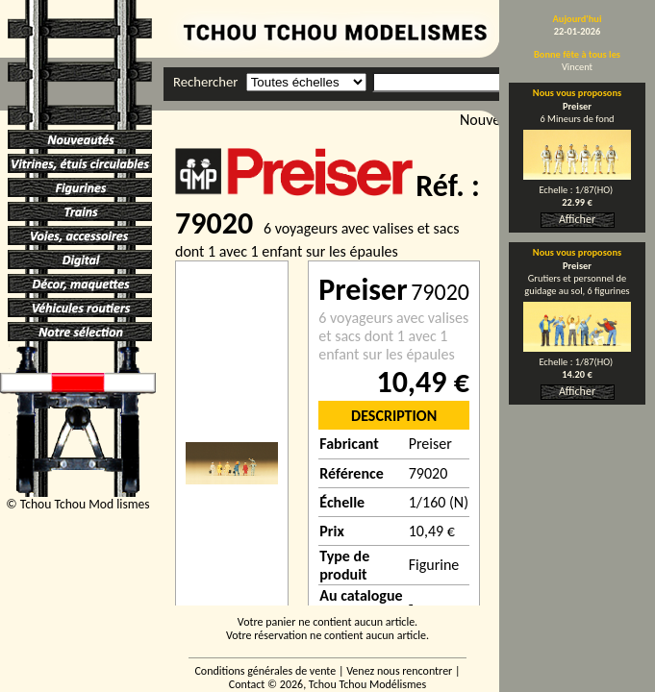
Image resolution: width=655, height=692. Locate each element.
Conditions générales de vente (265, 671)
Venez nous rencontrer (399, 671)
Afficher (577, 219)
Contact (247, 684)
